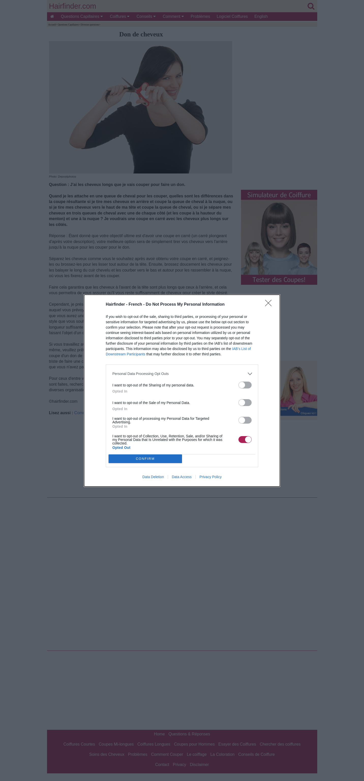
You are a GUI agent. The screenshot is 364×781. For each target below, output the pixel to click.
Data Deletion (153, 477)
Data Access (182, 477)
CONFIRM (145, 458)
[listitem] (182, 373)
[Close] (270, 304)
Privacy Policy (211, 477)
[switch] (245, 385)
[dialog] (182, 391)
